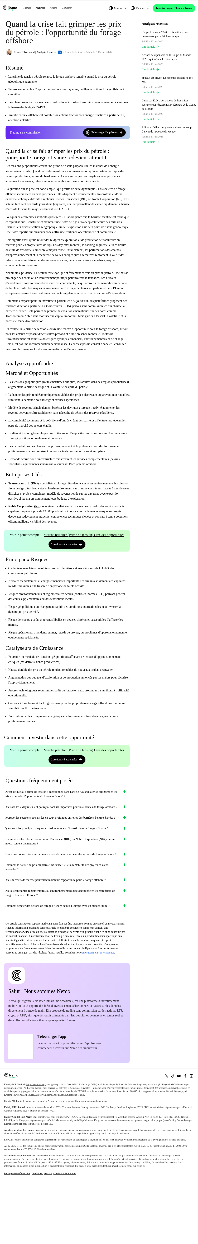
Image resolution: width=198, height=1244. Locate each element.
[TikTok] (172, 1134)
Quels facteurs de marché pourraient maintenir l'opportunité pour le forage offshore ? (66, 925)
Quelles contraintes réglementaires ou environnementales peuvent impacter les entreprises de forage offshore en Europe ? (66, 943)
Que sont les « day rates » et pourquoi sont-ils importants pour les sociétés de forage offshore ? (66, 817)
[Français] (141, 9)
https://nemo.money (36, 1143)
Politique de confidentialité (17, 1232)
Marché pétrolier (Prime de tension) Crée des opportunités (84, 537)
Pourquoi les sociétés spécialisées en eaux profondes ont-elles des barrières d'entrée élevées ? (66, 835)
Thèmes (27, 9)
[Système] (119, 9)
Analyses (40, 9)
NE (37, 508)
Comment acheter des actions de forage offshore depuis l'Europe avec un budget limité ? (66, 961)
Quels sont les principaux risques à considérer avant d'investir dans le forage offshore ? (66, 853)
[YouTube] (179, 1134)
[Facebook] (185, 1134)
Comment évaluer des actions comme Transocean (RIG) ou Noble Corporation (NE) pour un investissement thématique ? (66, 871)
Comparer (67, 9)
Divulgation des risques (164, 1198)
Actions (53, 9)
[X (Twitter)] (166, 1134)
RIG (35, 485)
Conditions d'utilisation (64, 1232)
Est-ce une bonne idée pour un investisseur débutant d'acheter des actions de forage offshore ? (66, 889)
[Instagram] (191, 1134)
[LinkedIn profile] (60, 54)
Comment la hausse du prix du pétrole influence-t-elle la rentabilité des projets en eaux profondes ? (66, 907)
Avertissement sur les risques (98, 1011)
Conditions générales (42, 1232)
